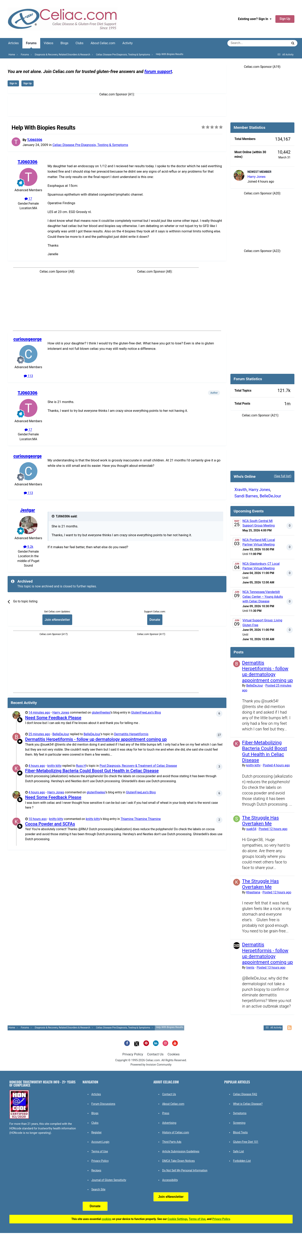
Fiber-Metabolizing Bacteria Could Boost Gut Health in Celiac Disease (92, 770)
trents (250, 967)
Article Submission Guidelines (180, 1151)
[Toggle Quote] (53, 516)
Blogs (64, 43)
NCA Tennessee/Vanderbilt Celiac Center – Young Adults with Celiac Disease (262, 596)
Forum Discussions (103, 1103)
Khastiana (253, 892)
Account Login (100, 1141)
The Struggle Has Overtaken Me (260, 820)
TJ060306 (34, 140)
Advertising (169, 1122)
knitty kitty (54, 766)
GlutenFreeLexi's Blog (146, 712)
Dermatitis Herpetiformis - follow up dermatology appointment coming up (96, 739)
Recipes (96, 1170)
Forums (31, 44)
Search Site (98, 1189)
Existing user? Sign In (254, 19)
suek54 (251, 829)
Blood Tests (240, 1132)
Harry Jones (60, 712)
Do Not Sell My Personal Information (184, 1170)
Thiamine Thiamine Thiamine (141, 819)
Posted (276, 765)
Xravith (240, 489)
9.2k (28, 547)
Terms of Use (99, 1151)
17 (28, 199)
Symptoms (239, 1113)
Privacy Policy (132, 1054)
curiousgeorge (27, 339)
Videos (48, 43)
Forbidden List (242, 1160)
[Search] (246, 43)
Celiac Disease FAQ (245, 1094)
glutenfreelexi (101, 712)
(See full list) (282, 476)
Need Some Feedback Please (53, 717)
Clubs (79, 43)
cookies (106, 1219)
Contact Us (155, 1054)
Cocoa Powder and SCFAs (50, 823)
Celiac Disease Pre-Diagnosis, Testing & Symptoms (90, 145)
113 (28, 376)
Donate (154, 620)
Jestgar (27, 510)
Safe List (238, 1151)
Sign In (13, 83)
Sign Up (285, 19)
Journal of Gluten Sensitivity (108, 1180)
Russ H (81, 766)
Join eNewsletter (57, 620)
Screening (239, 1122)
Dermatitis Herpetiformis (131, 734)
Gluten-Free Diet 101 (245, 1141)
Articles (13, 43)
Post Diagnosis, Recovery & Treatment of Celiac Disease (138, 766)
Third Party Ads (171, 1141)
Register (96, 1132)
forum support (158, 71)
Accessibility (170, 1180)
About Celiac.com (103, 43)
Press (165, 1113)
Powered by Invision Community (151, 1064)
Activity (127, 43)
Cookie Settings (178, 1219)
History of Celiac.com (175, 1132)
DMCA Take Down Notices (178, 1160)
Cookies (174, 1054)
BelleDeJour (60, 734)
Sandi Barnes (246, 496)
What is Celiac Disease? (248, 1103)
